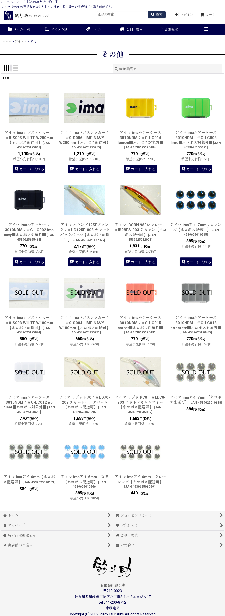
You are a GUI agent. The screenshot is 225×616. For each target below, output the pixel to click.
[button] (206, 29)
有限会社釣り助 (112, 585)
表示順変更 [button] (126, 69)
